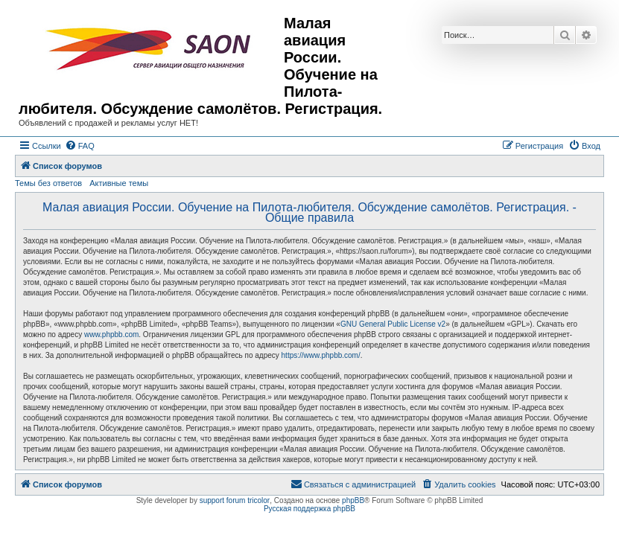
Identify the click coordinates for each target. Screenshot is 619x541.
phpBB (353, 500)
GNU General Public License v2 (392, 324)
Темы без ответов (48, 183)
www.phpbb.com (111, 334)
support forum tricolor (235, 500)
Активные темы (118, 183)
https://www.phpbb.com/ (321, 355)
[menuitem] (80, 146)
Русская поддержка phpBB (309, 509)
